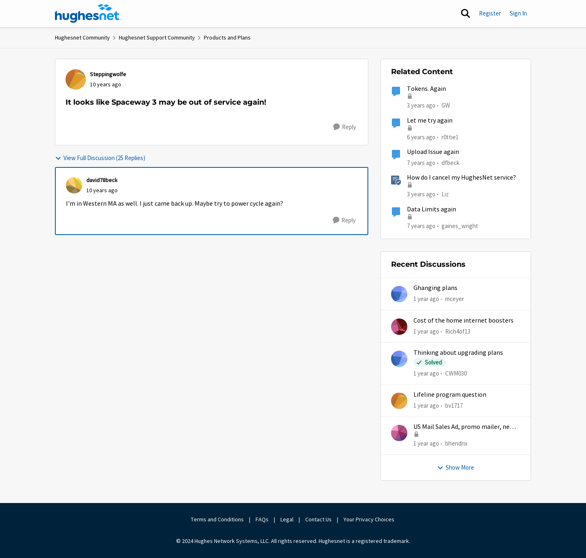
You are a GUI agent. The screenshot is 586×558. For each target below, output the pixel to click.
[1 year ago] (426, 299)
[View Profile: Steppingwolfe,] (76, 79)
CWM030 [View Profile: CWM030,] (456, 373)
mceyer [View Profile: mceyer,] (454, 299)
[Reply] (345, 127)
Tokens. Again (426, 89)
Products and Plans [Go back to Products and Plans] (227, 37)
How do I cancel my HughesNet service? (461, 178)
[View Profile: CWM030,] (399, 359)
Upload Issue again (433, 152)
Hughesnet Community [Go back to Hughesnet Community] (82, 37)
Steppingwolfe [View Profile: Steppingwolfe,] (108, 74)
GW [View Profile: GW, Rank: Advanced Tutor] (446, 105)
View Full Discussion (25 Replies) (100, 158)
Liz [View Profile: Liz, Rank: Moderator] (445, 194)
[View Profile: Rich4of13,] (399, 327)
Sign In (518, 13)
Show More (455, 467)
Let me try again (430, 120)
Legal (286, 519)
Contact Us (318, 519)
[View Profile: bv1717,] (399, 401)
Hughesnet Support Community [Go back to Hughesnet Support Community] (157, 37)
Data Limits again (431, 209)
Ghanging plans (435, 288)
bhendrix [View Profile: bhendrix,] (456, 443)
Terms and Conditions (217, 519)
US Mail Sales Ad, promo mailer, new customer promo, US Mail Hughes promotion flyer (463, 427)
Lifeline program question (449, 395)
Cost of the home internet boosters (463, 320)
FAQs (262, 519)
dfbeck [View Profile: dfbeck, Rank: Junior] (450, 163)
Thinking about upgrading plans (458, 353)
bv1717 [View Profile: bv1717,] (454, 405)
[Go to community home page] (88, 13)
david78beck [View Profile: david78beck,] (102, 180)
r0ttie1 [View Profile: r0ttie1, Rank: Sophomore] (450, 137)
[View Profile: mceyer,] (399, 294)
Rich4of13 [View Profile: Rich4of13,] (457, 331)
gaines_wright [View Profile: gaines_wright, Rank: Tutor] (460, 225)
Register (490, 13)
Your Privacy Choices (369, 519)
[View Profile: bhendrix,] (399, 433)
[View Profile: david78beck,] (74, 185)
